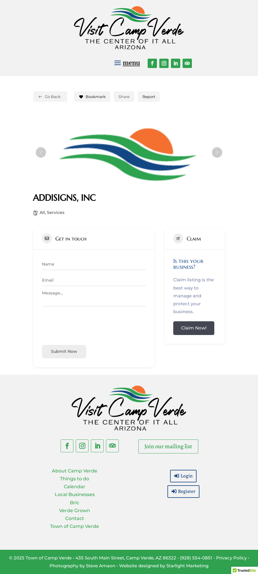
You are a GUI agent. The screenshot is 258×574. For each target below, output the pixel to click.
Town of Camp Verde (74, 526)
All (42, 212)
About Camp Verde (74, 471)
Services (55, 212)
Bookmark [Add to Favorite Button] (92, 96)
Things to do (74, 478)
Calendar (74, 486)
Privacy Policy (231, 558)
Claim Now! (193, 328)
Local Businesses (75, 494)
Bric (74, 502)
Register (186, 491)
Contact (74, 518)
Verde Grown (74, 510)
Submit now (64, 351)
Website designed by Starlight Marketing (163, 565)
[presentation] (86, 324)
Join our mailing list (168, 446)
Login (186, 475)
